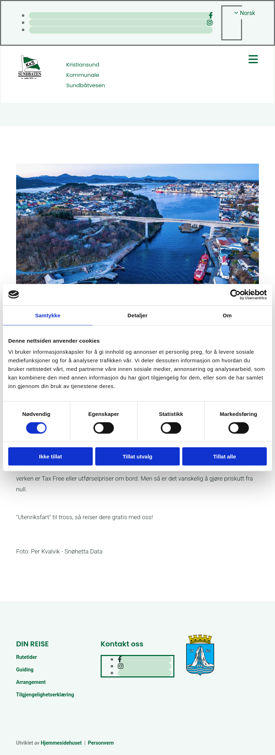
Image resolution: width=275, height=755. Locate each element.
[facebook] (211, 15)
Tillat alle (224, 456)
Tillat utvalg (137, 456)
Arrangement (31, 682)
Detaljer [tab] (137, 315)
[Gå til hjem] (29, 78)
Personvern (101, 743)
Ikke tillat (50, 456)
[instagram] (210, 22)
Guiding (25, 669)
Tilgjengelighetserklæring (45, 694)
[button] (200, 59)
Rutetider (26, 657)
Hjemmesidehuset (61, 743)
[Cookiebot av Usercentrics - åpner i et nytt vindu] (235, 294)
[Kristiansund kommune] (200, 675)
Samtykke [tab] (48, 315)
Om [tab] (227, 315)
